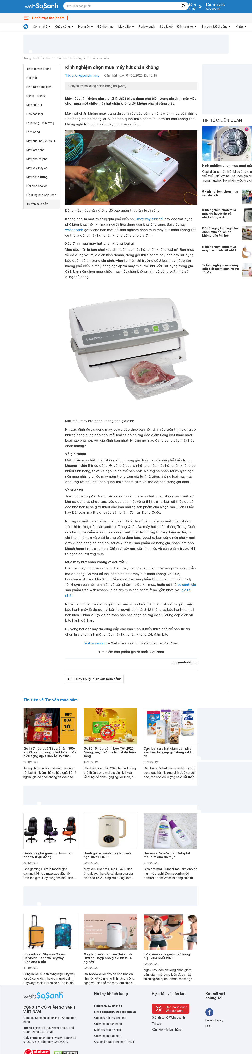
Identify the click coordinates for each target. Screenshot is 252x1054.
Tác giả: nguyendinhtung (82, 75)
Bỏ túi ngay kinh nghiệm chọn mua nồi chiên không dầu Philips (220, 231)
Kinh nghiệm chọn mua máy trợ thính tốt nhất (219, 248)
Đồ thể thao (106, 26)
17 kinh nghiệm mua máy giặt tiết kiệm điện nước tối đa (220, 268)
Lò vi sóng (33, 132)
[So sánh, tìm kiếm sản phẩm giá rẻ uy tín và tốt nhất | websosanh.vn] (41, 6)
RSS (208, 1026)
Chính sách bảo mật (107, 1035)
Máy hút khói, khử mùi (40, 141)
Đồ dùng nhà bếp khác (41, 195)
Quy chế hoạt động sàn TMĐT (114, 1041)
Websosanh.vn (95, 643)
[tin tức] (25, 26)
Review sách (147, 26)
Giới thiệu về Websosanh (168, 1017)
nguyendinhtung (184, 662)
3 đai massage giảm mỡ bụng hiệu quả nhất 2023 (167, 956)
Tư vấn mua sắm (98, 58)
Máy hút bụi (34, 105)
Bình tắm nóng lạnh (39, 86)
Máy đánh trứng (36, 177)
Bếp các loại (34, 114)
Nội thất (31, 77)
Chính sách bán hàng (108, 1023)
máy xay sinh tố (150, 219)
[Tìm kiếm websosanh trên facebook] (209, 1012)
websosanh (74, 230)
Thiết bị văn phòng (38, 68)
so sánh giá (186, 585)
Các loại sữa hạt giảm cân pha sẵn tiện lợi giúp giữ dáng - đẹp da (168, 752)
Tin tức (46, 58)
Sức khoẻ (166, 26)
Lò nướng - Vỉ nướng (40, 123)
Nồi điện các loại (37, 186)
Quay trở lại (98, 679)
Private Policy (214, 1020)
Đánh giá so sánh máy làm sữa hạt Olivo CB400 (108, 855)
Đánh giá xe (185, 26)
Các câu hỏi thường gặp (110, 1017)
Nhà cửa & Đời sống (214, 26)
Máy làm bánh (35, 150)
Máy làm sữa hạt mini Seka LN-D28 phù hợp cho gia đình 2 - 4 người (108, 958)
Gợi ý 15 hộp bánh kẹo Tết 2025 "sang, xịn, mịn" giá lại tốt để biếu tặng (110, 752)
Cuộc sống (62, 26)
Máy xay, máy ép (37, 168)
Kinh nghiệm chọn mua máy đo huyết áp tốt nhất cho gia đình (219, 213)
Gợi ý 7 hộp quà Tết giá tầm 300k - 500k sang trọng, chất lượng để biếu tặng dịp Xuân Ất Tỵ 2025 (49, 752)
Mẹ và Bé (124, 26)
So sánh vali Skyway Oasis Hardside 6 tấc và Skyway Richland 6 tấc (44, 958)
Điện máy (84, 26)
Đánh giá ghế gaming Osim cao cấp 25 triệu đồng (47, 855)
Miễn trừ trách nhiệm (108, 1029)
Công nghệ (40, 26)
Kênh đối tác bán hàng (167, 1029)
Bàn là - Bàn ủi (36, 95)
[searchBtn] (184, 6)
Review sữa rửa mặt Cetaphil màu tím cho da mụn (167, 855)
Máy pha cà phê (36, 159)
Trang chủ (30, 58)
